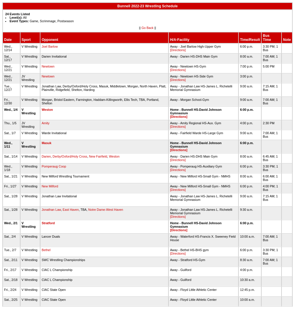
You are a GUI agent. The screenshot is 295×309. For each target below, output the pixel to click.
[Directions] (177, 50)
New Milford (50, 186)
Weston (47, 109)
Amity (46, 123)
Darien (46, 156)
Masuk (46, 143)
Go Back (147, 28)
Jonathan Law (51, 209)
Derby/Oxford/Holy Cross (69, 156)
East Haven (71, 209)
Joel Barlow (50, 46)
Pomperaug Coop (54, 166)
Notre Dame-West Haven (105, 209)
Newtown (48, 66)
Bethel (46, 250)
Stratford (48, 223)
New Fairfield (98, 156)
